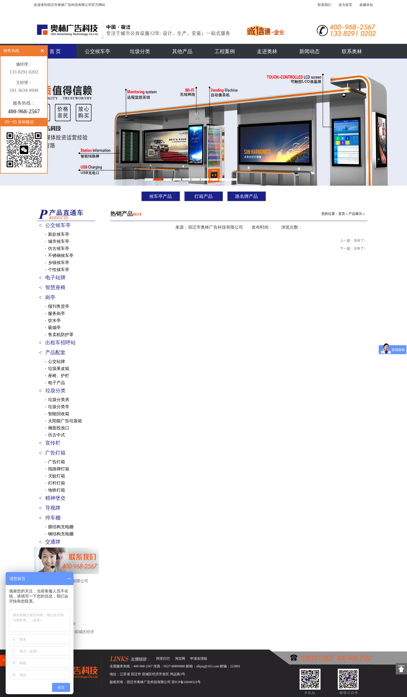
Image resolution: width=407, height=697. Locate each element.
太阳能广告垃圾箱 (65, 421)
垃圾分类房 (58, 399)
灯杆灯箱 (56, 483)
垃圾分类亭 (58, 406)
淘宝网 (180, 659)
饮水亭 (54, 320)
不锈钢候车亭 (60, 255)
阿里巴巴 (163, 659)
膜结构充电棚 (60, 527)
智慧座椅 (55, 287)
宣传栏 (52, 443)
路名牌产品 (246, 196)
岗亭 (50, 297)
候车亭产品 (160, 196)
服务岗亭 (56, 313)
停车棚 (52, 518)
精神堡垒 (55, 498)
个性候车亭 (58, 269)
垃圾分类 (140, 51)
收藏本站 (366, 5)
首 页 (55, 51)
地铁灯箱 (56, 490)
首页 (341, 214)
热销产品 (126, 214)
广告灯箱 (55, 453)
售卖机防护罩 (60, 334)
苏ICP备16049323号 (186, 682)
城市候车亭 (58, 241)
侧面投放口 (58, 428)
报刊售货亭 (58, 306)
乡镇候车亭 (58, 262)
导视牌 (52, 508)
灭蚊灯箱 (56, 476)
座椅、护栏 (58, 375)
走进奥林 (267, 51)
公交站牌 (56, 361)
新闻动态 (309, 51)
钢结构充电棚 (60, 534)
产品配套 (55, 352)
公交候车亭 (97, 51)
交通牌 (52, 542)
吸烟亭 (54, 327)
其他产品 (182, 51)
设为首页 (345, 5)
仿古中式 (56, 435)
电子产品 (56, 382)
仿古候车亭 (58, 248)
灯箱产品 (203, 196)
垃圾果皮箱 (58, 368)
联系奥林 (352, 51)
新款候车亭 (58, 234)
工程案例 (225, 51)
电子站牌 (55, 277)
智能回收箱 (58, 414)
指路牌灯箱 (58, 469)
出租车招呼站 (60, 342)
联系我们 (324, 5)
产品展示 (355, 214)
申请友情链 (198, 659)
